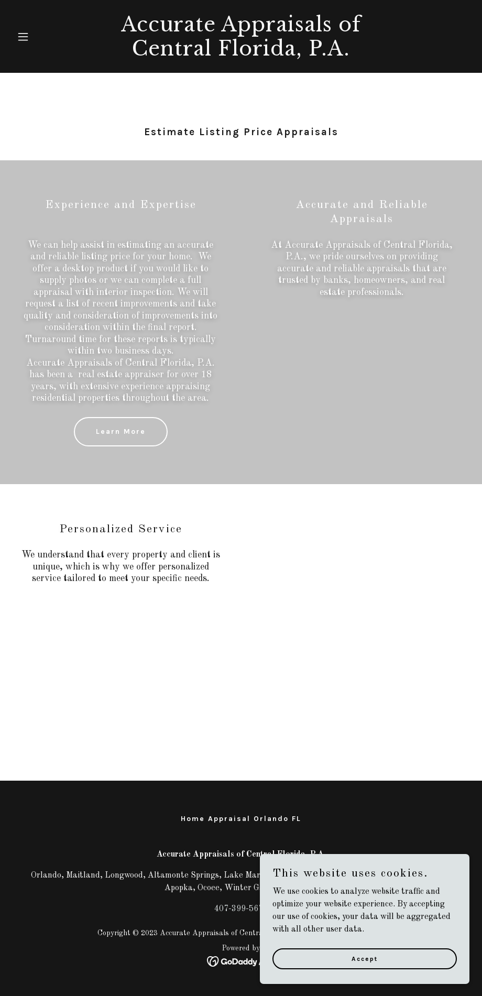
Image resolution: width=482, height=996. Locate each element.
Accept (365, 979)
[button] (47, 36)
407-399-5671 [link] (241, 909)
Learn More (121, 431)
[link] (241, 53)
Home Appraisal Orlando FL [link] (241, 818)
